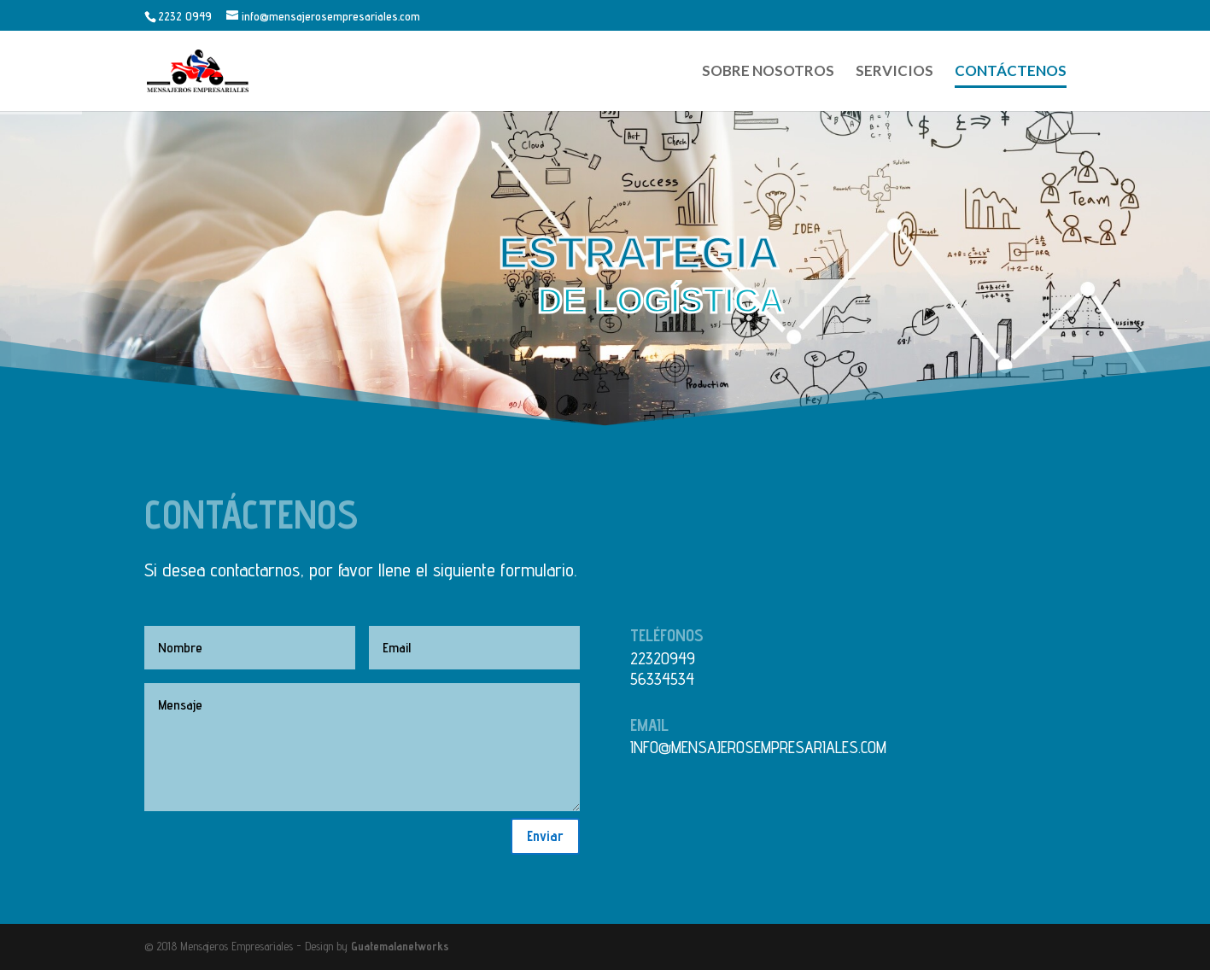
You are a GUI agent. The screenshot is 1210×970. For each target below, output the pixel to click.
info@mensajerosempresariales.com (758, 747)
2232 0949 (185, 16)
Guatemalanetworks (400, 946)
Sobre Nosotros (768, 72)
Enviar (545, 835)
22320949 (662, 658)
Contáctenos (1011, 72)
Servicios (894, 72)
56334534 (662, 679)
